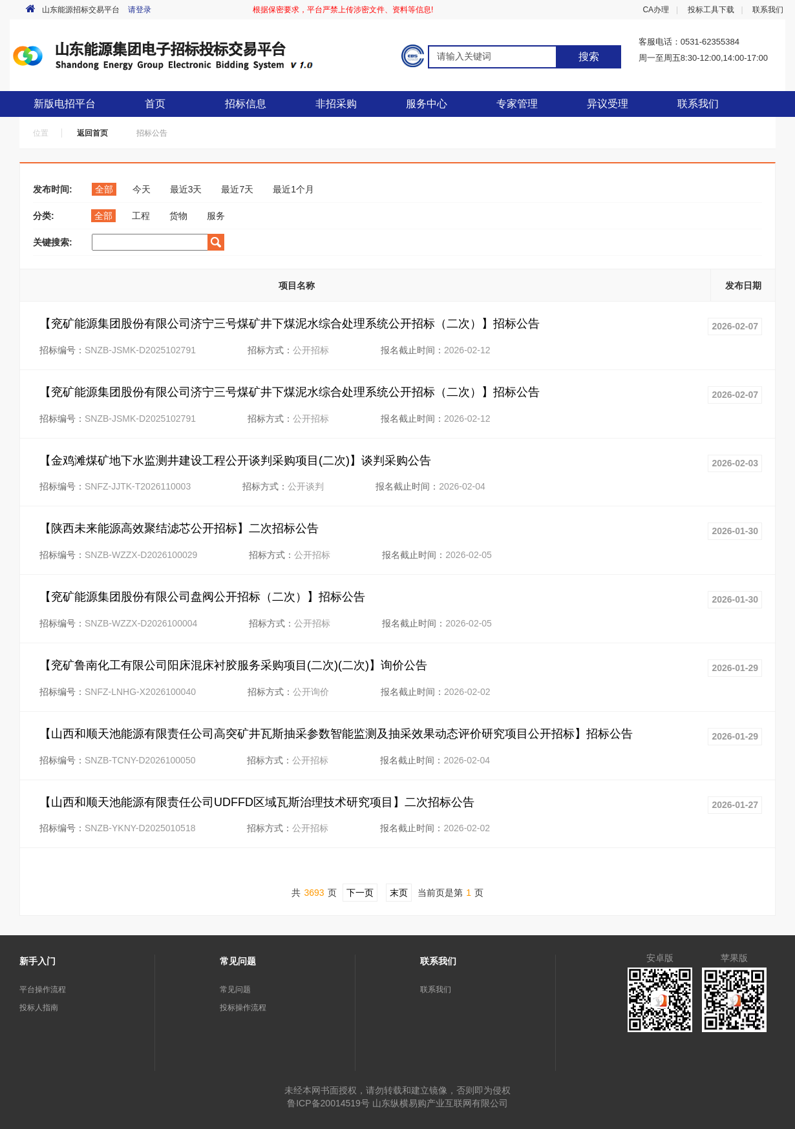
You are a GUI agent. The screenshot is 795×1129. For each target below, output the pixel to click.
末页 (399, 892)
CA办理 (655, 9)
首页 (155, 103)
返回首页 (92, 133)
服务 (216, 216)
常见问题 (235, 989)
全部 (104, 189)
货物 (178, 216)
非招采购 (336, 103)
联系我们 (767, 9)
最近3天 (186, 189)
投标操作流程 (243, 1007)
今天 (141, 189)
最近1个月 (293, 189)
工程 (141, 216)
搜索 (588, 56)
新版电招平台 (65, 103)
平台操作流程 (42, 989)
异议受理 (607, 103)
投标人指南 (38, 1007)
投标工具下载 (711, 9)
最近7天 (237, 189)
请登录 (139, 9)
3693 (314, 892)
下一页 (360, 892)
